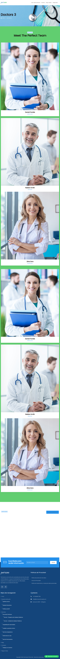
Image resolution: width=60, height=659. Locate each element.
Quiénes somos (6, 601)
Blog (47, 2)
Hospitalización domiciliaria (9, 624)
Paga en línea (55, 2)
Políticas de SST (6, 608)
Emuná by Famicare (7, 614)
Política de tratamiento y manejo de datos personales (44, 583)
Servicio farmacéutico (8, 639)
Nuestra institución (37, 2)
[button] (51, 656)
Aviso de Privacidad (36, 580)
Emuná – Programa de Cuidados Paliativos (13, 617)
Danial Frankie (30, 112)
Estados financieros (7, 605)
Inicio (32, 2)
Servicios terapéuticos (8, 632)
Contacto (49, 2)
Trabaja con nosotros (7, 647)
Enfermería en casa (7, 635)
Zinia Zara (30, 262)
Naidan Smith (30, 188)
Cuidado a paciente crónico (9, 628)
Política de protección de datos (39, 577)
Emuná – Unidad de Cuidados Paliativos (13, 620)
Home (3, 18)
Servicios (43, 2)
